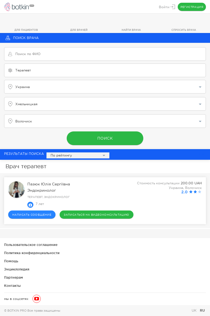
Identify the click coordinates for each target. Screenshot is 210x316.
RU (202, 310)
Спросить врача (183, 30)
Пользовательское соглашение (30, 244)
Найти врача (131, 30)
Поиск (105, 138)
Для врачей (79, 30)
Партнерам (13, 277)
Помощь (11, 261)
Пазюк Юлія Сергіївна (48, 184)
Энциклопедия (16, 269)
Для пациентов (26, 30)
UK (195, 310)
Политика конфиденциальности (32, 253)
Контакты (12, 285)
